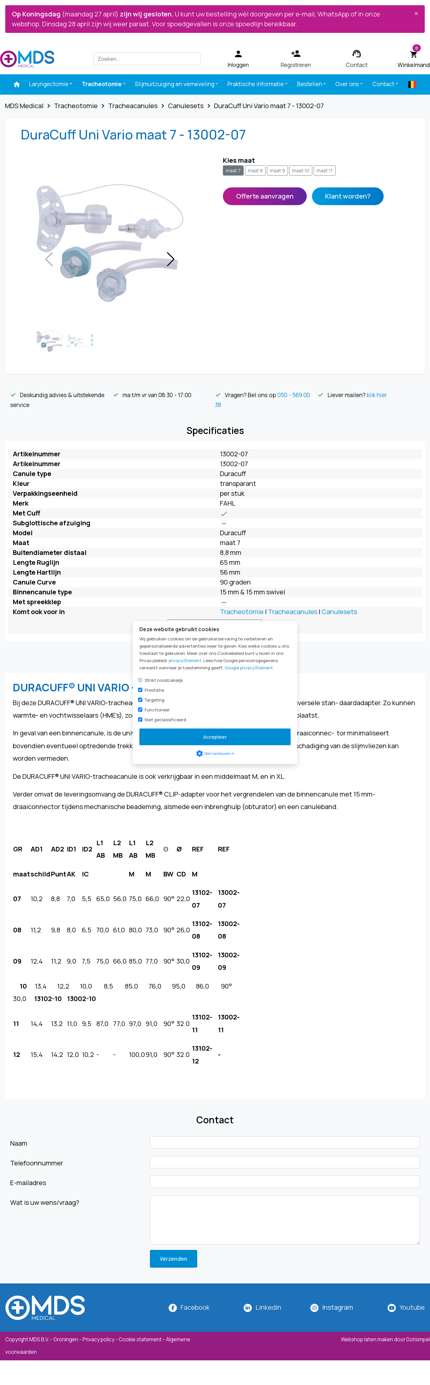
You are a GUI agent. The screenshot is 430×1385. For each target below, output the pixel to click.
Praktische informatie (258, 84)
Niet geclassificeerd (165, 720)
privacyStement (185, 660)
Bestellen (312, 84)
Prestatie (154, 690)
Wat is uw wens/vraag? (44, 1202)
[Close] (416, 13)
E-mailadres (28, 1182)
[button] (170, 259)
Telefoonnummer (36, 1162)
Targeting (154, 700)
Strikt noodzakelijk (164, 680)
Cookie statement (140, 1339)
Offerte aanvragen (265, 196)
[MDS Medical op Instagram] (337, 1307)
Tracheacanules (292, 611)
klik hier (377, 395)
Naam (18, 1143)
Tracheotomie (104, 84)
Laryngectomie (51, 84)
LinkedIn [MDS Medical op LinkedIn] (268, 1307)
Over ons (349, 84)
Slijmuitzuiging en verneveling (177, 84)
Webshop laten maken (367, 1339)
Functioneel (157, 710)
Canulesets (339, 611)
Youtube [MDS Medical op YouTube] (412, 1307)
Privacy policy (98, 1339)
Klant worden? (347, 196)
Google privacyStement (249, 668)
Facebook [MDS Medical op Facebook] (195, 1307)
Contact (385, 84)
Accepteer (215, 737)
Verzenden (173, 1258)
